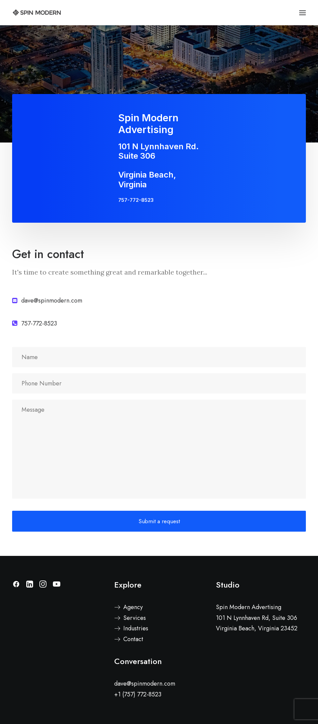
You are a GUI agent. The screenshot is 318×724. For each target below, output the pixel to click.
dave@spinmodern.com (144, 683)
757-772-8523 (136, 200)
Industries (135, 628)
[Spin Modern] (37, 12)
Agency (133, 607)
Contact (133, 639)
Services (134, 617)
